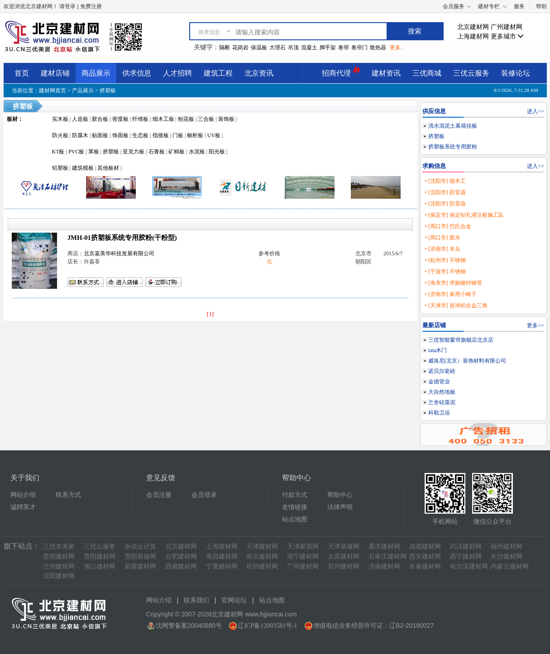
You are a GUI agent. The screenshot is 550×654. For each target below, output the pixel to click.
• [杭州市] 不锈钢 (445, 260)
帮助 (541, 6)
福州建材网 (506, 546)
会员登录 (204, 495)
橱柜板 (195, 135)
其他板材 (108, 168)
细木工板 (163, 119)
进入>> (535, 111)
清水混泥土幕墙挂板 (452, 126)
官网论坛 (234, 600)
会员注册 (159, 495)
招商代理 (341, 72)
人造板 (80, 119)
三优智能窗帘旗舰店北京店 (460, 340)
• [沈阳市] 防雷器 (445, 192)
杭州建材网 (262, 566)
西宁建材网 (466, 556)
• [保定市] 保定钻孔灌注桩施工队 (464, 215)
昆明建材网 (59, 556)
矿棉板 (176, 151)
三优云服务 (471, 73)
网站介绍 (23, 495)
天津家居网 (303, 546)
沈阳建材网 (59, 576)
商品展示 (95, 73)
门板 (177, 135)
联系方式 (68, 495)
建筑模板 (83, 168)
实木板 (60, 119)
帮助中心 (340, 495)
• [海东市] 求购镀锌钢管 (453, 283)
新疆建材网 (140, 566)
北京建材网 (473, 27)
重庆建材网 (384, 546)
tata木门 (437, 350)
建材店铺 (55, 73)
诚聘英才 (23, 507)
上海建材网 (473, 36)
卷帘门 (359, 47)
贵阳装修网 (140, 556)
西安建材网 (425, 556)
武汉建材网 (466, 546)
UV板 (213, 135)
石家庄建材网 (387, 556)
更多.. (396, 47)
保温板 (259, 47)
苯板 (93, 151)
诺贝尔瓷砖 (441, 371)
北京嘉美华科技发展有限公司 (119, 253)
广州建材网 (506, 27)
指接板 (161, 135)
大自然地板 (441, 392)
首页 (21, 73)
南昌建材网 (222, 556)
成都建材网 (425, 546)
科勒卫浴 (439, 413)
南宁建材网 (303, 556)
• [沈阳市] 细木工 (445, 181)
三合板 (206, 119)
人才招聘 (177, 73)
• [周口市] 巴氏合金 (448, 226)
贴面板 (100, 135)
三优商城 (426, 73)
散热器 (378, 47)
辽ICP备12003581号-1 (267, 625)
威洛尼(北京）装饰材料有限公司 (467, 361)
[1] (210, 313)
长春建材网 (425, 566)
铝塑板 (60, 168)
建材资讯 (386, 73)
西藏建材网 (181, 566)
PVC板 (76, 151)
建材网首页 (52, 90)
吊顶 (293, 47)
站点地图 (294, 519)
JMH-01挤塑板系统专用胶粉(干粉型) (122, 237)
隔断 (224, 47)
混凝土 (309, 47)
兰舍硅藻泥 (441, 402)
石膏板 (156, 151)
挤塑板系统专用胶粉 (452, 146)
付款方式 (294, 495)
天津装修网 (343, 546)
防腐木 (80, 135)
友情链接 (294, 507)
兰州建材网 (59, 566)
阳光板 (217, 151)
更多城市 (507, 36)
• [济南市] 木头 (442, 249)
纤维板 (140, 119)
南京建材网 (262, 556)
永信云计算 (140, 546)
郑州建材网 (343, 566)
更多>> (535, 325)
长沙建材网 (506, 556)
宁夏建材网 (222, 566)
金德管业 (439, 381)
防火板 (60, 135)
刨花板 (186, 119)
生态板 (140, 135)
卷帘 (343, 47)
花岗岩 (240, 47)
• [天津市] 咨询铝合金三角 (456, 305)
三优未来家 (59, 546)
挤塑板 (108, 90)
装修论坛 (515, 73)
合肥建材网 (181, 556)
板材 (12, 119)
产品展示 (83, 90)
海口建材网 (99, 566)
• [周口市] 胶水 (442, 237)
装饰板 (226, 119)
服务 (519, 6)
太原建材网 (343, 556)
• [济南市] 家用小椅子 (450, 294)
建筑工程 (218, 73)
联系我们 (196, 600)
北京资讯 (258, 73)
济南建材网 (384, 566)
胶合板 (100, 119)
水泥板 (197, 151)
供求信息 (136, 73)
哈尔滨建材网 (469, 566)
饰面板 (120, 135)
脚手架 (328, 47)
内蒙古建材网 (510, 566)
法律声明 (340, 507)
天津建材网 (262, 546)
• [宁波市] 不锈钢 (445, 271)
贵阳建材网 (99, 556)
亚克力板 (133, 151)
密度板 (120, 119)
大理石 (277, 47)
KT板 (58, 151)
